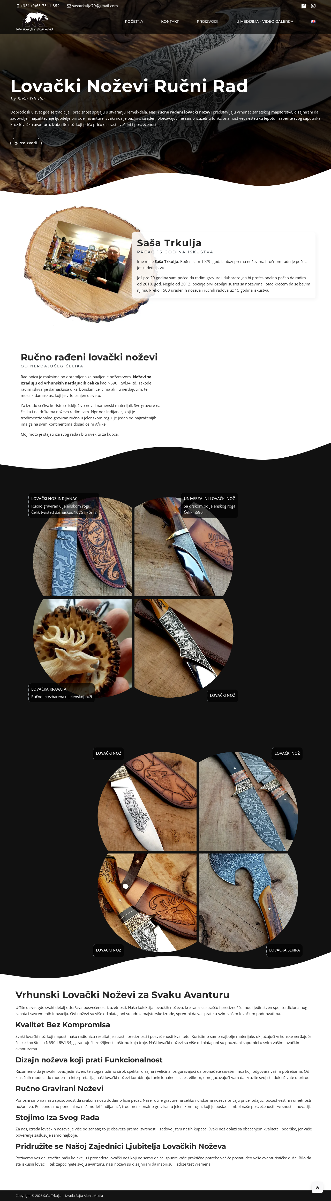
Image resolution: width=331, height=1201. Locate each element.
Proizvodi (207, 21)
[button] (26, 143)
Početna (134, 21)
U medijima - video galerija (264, 21)
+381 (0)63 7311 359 (40, 5)
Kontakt (170, 21)
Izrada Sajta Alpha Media (84, 1195)
